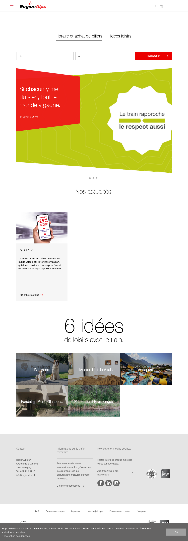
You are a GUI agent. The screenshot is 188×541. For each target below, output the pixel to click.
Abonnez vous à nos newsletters (115, 472)
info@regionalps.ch (26, 475)
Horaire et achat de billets (79, 36)
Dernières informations (71, 486)
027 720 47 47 (28, 471)
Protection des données (120, 511)
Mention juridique (95, 511)
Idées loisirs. (121, 36)
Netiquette (141, 511)
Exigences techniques (55, 511)
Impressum (76, 511)
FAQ (37, 511)
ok (176, 532)
